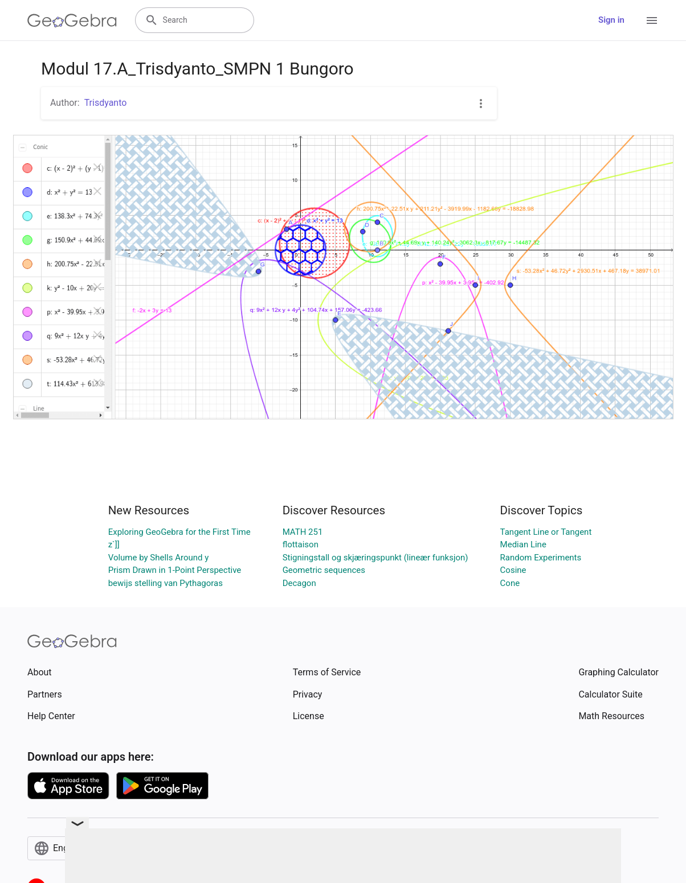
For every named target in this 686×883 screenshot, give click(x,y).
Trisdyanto (105, 102)
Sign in (611, 20)
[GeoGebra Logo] (72, 20)
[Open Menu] (652, 20)
